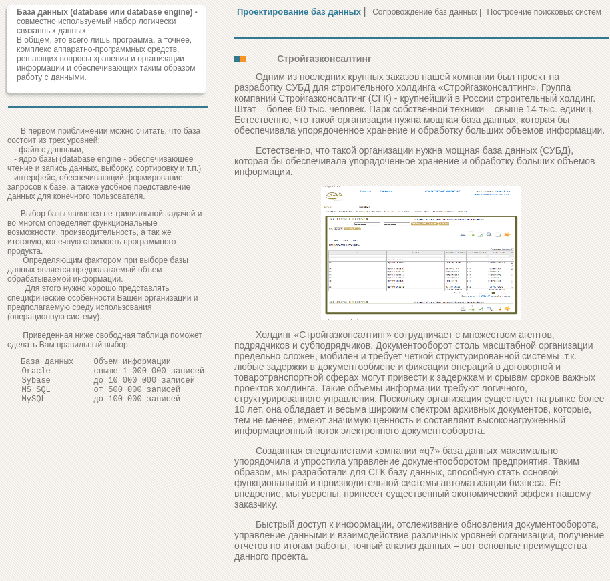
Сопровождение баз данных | (427, 12)
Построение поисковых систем (544, 12)
